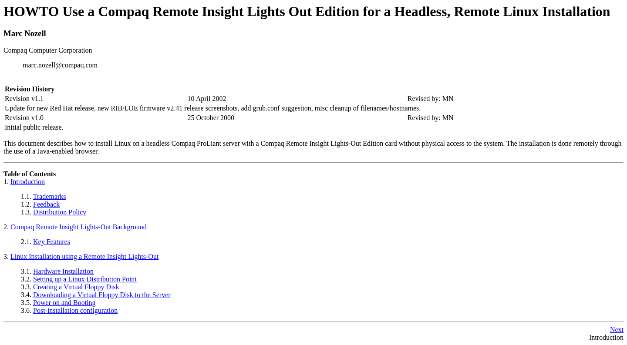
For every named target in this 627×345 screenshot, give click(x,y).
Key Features (51, 241)
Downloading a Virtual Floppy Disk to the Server (102, 294)
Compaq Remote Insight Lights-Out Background (78, 227)
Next (617, 329)
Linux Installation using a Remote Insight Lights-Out (84, 256)
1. (6, 181)
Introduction (27, 181)
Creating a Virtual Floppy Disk (76, 287)
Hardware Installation (63, 271)
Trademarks (49, 196)
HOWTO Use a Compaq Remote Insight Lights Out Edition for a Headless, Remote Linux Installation (306, 11)
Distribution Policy (59, 212)
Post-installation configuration (75, 310)
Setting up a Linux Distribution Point (85, 279)
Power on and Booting (64, 302)
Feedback (46, 204)
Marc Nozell (24, 33)
